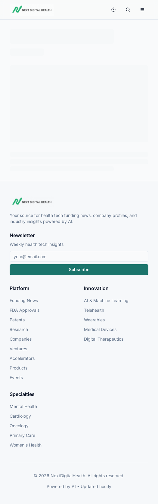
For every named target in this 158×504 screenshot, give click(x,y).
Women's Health (26, 444)
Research (19, 329)
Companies (21, 339)
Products (18, 367)
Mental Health (23, 406)
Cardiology (20, 416)
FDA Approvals (24, 310)
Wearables (94, 319)
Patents (17, 319)
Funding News (24, 300)
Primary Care (22, 435)
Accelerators (22, 358)
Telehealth (94, 310)
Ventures (18, 348)
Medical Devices (100, 329)
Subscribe (79, 269)
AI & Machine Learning (106, 300)
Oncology (19, 425)
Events (16, 377)
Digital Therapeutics (103, 339)
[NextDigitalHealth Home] (79, 202)
